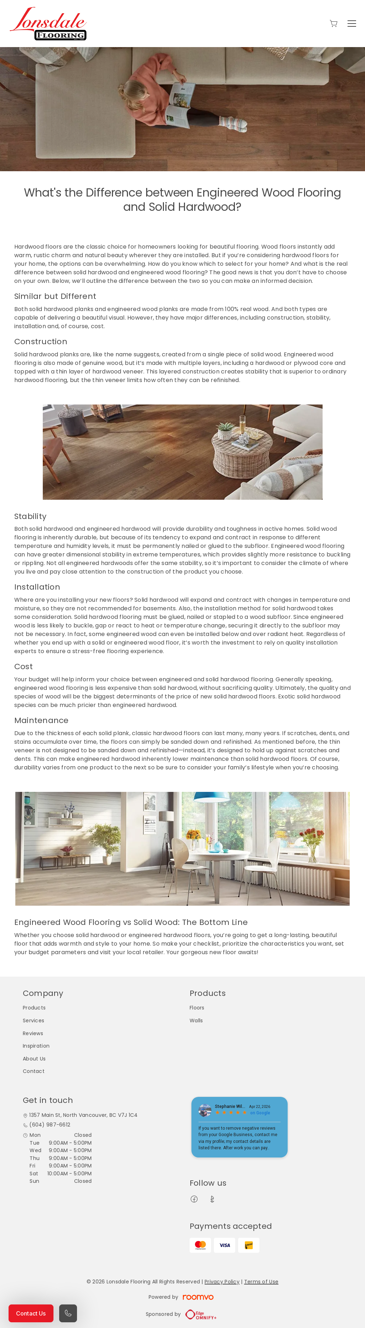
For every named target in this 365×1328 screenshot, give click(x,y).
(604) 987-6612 (49, 1124)
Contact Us (31, 1313)
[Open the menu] (351, 23)
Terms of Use (261, 1281)
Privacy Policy (222, 1281)
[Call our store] (68, 1313)
